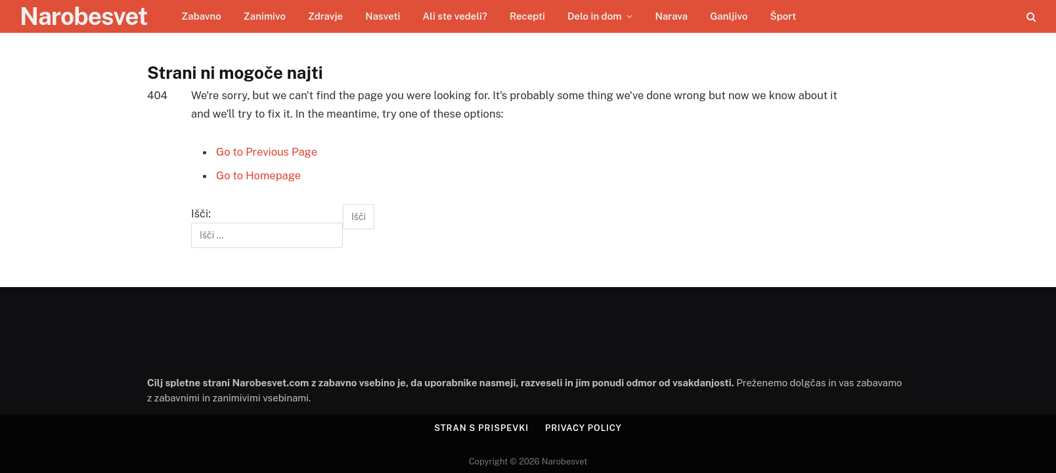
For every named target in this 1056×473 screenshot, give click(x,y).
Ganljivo (728, 16)
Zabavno (201, 16)
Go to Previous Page (266, 151)
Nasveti (382, 16)
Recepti (527, 16)
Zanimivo (265, 16)
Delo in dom (594, 16)
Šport (783, 16)
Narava (671, 16)
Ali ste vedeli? (454, 16)
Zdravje (325, 16)
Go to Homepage (258, 175)
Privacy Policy (583, 428)
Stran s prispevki (481, 428)
